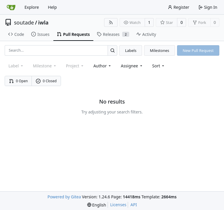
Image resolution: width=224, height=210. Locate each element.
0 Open (18, 80)
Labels (130, 50)
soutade (24, 22)
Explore (31, 7)
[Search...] (112, 50)
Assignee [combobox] (132, 66)
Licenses (118, 204)
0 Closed (46, 80)
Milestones (159, 50)
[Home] (11, 7)
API (133, 204)
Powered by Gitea (64, 197)
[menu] (158, 66)
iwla (43, 22)
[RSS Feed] (111, 22)
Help (52, 7)
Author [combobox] (102, 66)
